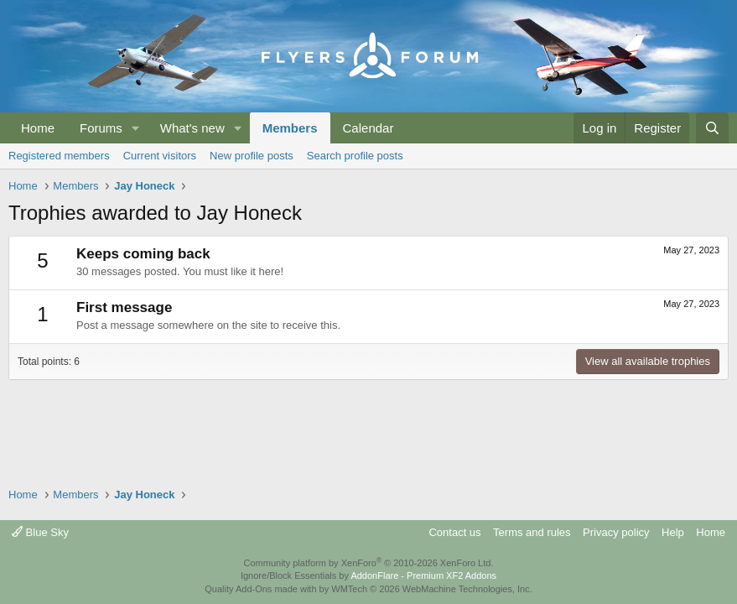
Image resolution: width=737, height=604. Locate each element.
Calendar (368, 128)
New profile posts (251, 155)
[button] (136, 127)
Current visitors (159, 155)
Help (673, 532)
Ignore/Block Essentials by (368, 575)
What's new (192, 128)
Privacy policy (616, 532)
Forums (101, 128)
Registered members (59, 155)
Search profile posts (355, 155)
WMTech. (431, 589)
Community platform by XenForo (369, 563)
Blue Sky (40, 532)
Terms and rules (531, 532)
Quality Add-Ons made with (262, 589)
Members (290, 128)
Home (37, 128)
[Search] (712, 127)
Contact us (454, 532)
